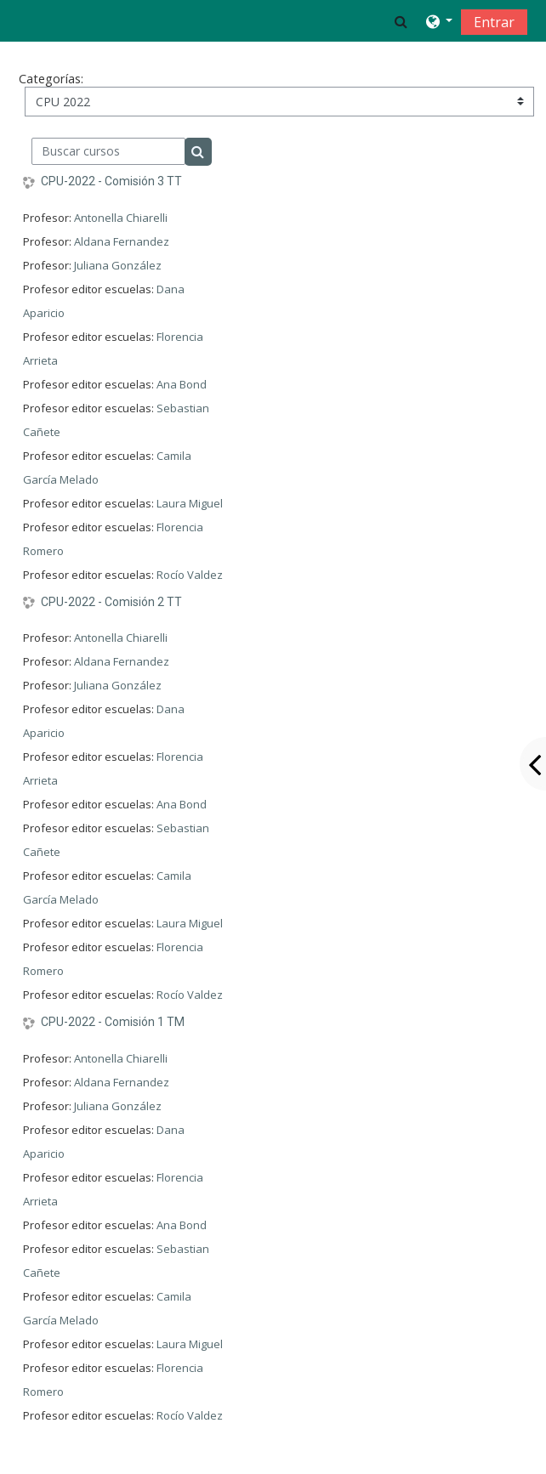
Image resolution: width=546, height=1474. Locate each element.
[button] (401, 21)
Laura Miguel (189, 503)
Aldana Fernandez (121, 241)
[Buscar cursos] (108, 151)
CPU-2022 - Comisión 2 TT (111, 602)
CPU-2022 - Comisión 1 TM (113, 1022)
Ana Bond (181, 384)
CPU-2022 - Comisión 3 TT (111, 181)
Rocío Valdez (189, 574)
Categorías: (51, 79)
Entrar (494, 22)
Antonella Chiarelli (121, 217)
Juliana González (118, 265)
